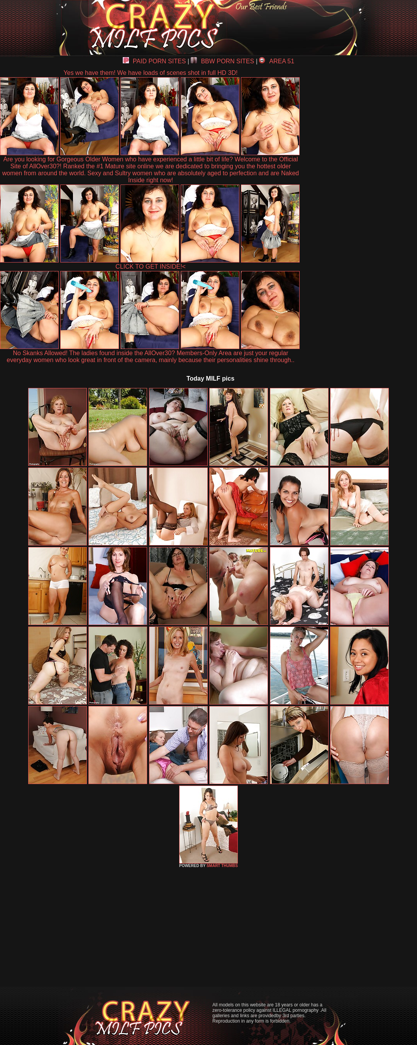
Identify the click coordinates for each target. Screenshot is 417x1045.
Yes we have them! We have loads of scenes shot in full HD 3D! (151, 72)
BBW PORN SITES (222, 61)
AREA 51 (276, 61)
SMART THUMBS (222, 866)
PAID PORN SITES (154, 61)
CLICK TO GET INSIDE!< (150, 266)
